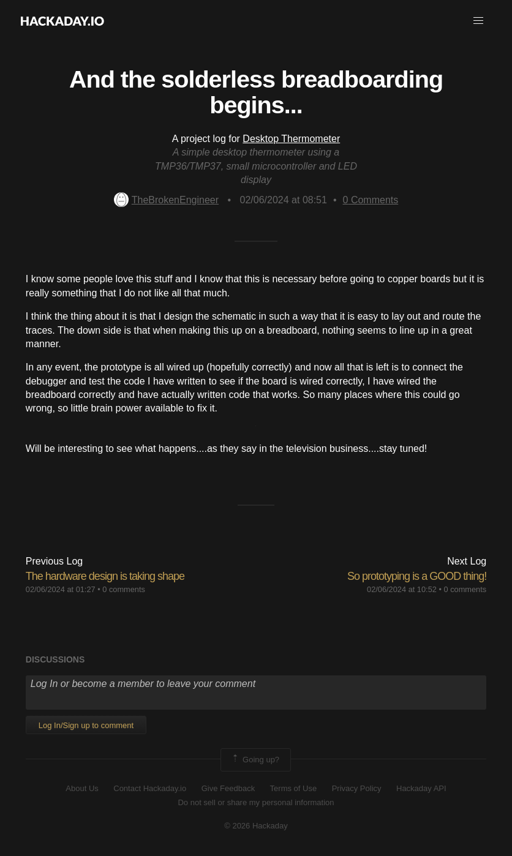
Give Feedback (228, 788)
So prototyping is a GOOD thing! (416, 576)
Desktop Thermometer (291, 138)
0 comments (123, 589)
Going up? (254, 760)
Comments (371, 200)
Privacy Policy (357, 788)
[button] (478, 21)
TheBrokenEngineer (166, 200)
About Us (82, 788)
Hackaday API (421, 788)
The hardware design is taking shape (105, 576)
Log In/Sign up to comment (86, 725)
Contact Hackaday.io (149, 788)
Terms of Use (293, 788)
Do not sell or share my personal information (256, 802)
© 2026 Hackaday (256, 825)
